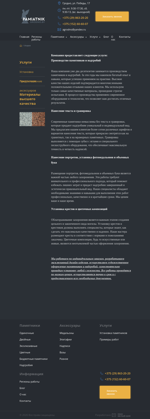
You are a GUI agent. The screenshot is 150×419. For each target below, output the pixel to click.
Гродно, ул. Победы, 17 (76, 3)
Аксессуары (77, 36)
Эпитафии (66, 339)
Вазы (63, 352)
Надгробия (26, 365)
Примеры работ (109, 339)
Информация (31, 373)
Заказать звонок (112, 16)
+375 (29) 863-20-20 (75, 18)
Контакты (124, 36)
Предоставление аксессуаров (31, 82)
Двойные (25, 339)
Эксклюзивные (28, 346)
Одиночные (27, 333)
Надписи (65, 346)
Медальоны (67, 333)
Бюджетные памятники (34, 359)
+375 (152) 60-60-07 (75, 24)
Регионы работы (36, 38)
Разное (64, 359)
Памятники (57, 36)
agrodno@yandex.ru (74, 29)
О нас (113, 38)
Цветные (25, 352)
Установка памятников (28, 73)
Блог (106, 36)
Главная (24, 36)
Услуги (94, 36)
